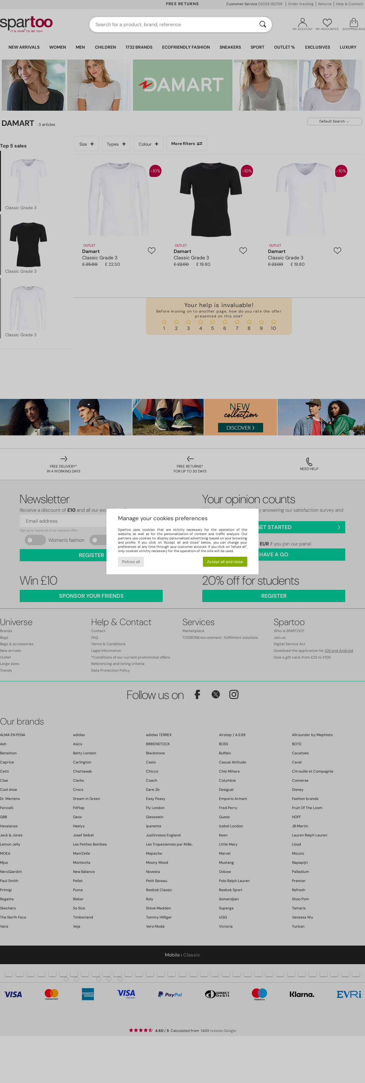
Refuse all (131, 561)
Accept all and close (225, 561)
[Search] (263, 24)
